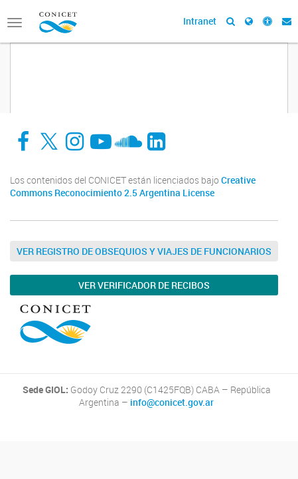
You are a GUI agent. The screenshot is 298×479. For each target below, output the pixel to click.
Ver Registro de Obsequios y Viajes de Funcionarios (144, 251)
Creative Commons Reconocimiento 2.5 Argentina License (133, 186)
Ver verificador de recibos (144, 285)
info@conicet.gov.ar (172, 402)
